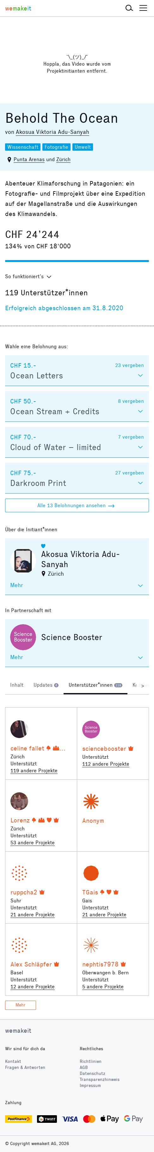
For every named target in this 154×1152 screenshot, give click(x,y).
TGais (90, 892)
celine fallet (27, 748)
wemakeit (18, 1030)
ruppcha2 (23, 892)
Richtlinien (91, 1061)
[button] (129, 8)
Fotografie (56, 147)
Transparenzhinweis (100, 1079)
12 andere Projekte (32, 987)
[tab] (16, 685)
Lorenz (20, 820)
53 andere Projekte (32, 843)
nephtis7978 (100, 964)
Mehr (20, 1005)
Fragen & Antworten (25, 1067)
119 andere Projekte (34, 771)
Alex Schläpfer (31, 964)
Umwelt (83, 147)
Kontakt (13, 1061)
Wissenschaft (22, 147)
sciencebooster (104, 748)
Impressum (90, 1085)
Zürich (63, 159)
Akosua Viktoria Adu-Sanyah (52, 131)
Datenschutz (92, 1073)
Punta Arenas (29, 159)
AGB (84, 1067)
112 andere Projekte (105, 764)
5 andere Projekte (103, 987)
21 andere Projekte (32, 915)
